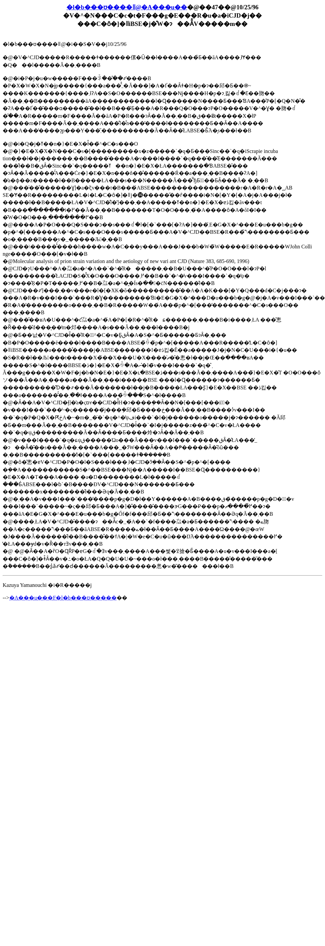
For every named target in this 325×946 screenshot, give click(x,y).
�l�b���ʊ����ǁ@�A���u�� (126, 7)
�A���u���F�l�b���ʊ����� (63, 598)
